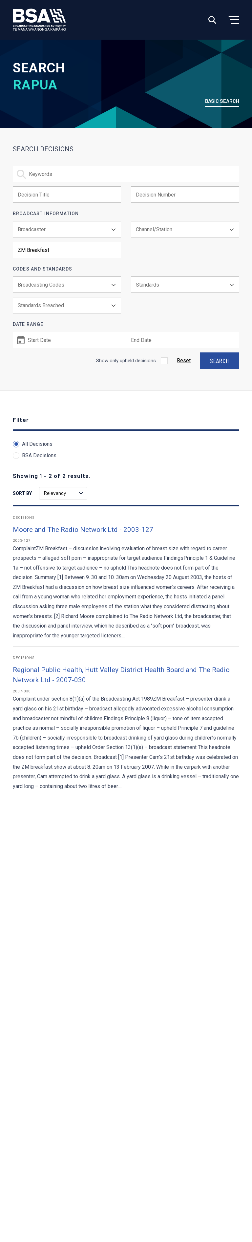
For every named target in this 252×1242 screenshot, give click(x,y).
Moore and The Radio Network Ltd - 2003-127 (83, 530)
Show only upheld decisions (126, 361)
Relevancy (63, 493)
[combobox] (67, 229)
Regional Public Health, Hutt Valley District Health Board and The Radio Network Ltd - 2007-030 (121, 675)
